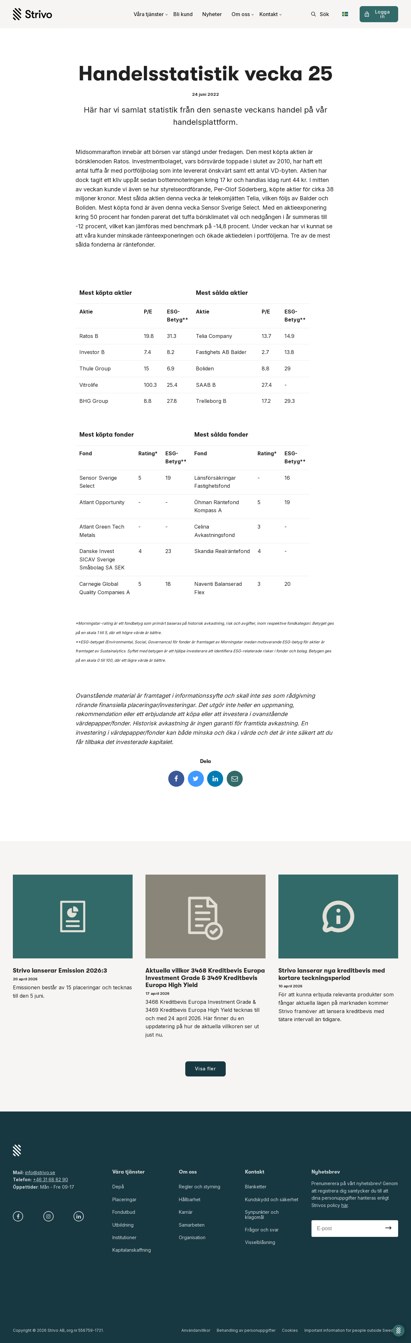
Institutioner (124, 1237)
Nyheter (212, 14)
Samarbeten (192, 1225)
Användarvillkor (195, 1330)
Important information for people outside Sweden (351, 1330)
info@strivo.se (40, 1172)
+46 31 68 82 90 (50, 1179)
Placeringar (124, 1199)
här (344, 1205)
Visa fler (205, 1068)
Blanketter (256, 1186)
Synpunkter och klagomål (262, 1214)
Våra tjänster (151, 14)
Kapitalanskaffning (131, 1250)
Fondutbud (123, 1212)
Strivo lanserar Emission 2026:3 (60, 970)
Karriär (186, 1212)
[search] (320, 14)
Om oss (243, 14)
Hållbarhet (189, 1199)
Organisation (192, 1237)
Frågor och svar (262, 1229)
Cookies (290, 1330)
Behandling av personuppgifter (246, 1330)
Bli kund (183, 14)
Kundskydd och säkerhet (271, 1199)
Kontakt (270, 14)
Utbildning (123, 1225)
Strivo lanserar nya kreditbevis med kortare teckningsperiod (331, 974)
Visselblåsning (260, 1242)
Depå (118, 1186)
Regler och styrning (199, 1186)
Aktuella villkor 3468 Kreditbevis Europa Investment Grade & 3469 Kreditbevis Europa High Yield (205, 978)
